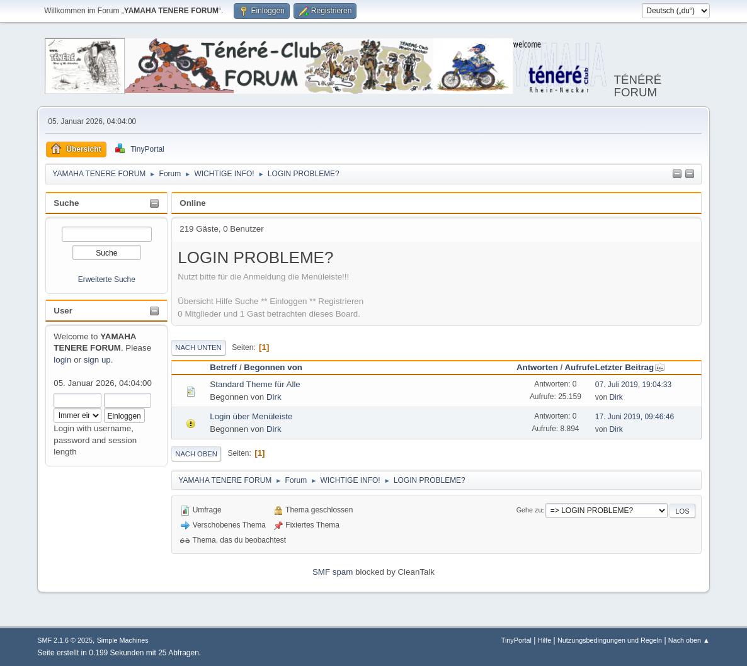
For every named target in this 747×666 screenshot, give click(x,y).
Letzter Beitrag (630, 367)
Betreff (223, 367)
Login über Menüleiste (251, 416)
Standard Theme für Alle (255, 384)
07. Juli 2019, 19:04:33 (633, 384)
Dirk (274, 397)
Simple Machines (123, 640)
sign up (97, 359)
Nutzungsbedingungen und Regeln (609, 640)
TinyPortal (516, 640)
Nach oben (196, 454)
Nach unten (198, 347)
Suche (66, 203)
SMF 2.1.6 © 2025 (65, 640)
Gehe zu (529, 510)
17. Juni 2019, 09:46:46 (634, 416)
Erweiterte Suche (106, 279)
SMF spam (332, 572)
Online (192, 203)
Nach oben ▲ (689, 640)
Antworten (537, 367)
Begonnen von (273, 367)
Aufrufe (579, 367)
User (63, 310)
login (62, 359)
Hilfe (545, 640)
